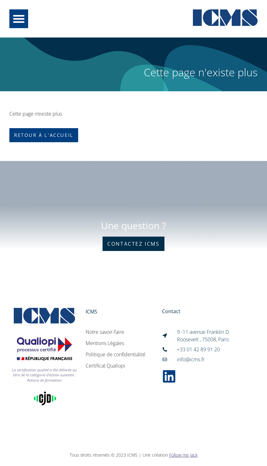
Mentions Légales (105, 343)
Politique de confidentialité (115, 354)
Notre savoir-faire (105, 331)
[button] (18, 18)
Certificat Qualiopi (105, 365)
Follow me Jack (183, 455)
